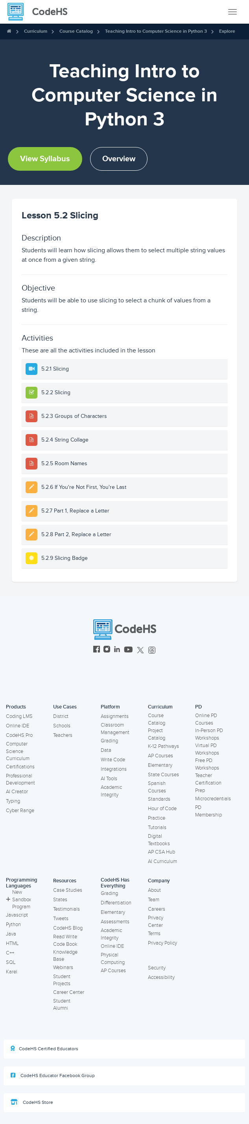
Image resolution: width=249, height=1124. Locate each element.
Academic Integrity (111, 791)
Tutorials (157, 827)
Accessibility (161, 977)
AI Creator (17, 791)
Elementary (160, 765)
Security (157, 968)
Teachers (62, 735)
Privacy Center (155, 921)
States (60, 900)
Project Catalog (156, 734)
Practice (156, 818)
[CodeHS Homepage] (40, 12)
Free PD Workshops (207, 764)
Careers (156, 909)
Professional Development (20, 780)
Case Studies (67, 890)
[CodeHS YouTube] (128, 650)
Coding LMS (19, 716)
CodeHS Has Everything (115, 883)
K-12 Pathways (163, 746)
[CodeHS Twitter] (140, 650)
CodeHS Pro (19, 735)
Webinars (63, 967)
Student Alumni (61, 1005)
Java (11, 934)
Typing (13, 801)
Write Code (113, 760)
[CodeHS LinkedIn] (117, 650)
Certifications (20, 767)
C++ (10, 953)
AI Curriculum (162, 861)
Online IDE (17, 726)
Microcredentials (213, 799)
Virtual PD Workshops (207, 749)
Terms (154, 933)
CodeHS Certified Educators (44, 1049)
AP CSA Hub (161, 852)
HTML (12, 943)
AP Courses (160, 756)
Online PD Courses (206, 719)
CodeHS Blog (68, 928)
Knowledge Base (65, 956)
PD (198, 707)
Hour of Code (162, 808)
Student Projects (61, 980)
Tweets (60, 918)
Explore (227, 31)
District (60, 716)
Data (106, 750)
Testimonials (66, 909)
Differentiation (116, 903)
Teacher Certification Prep (208, 782)
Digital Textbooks (159, 840)
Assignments (115, 716)
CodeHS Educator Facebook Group (53, 1075)
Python (13, 924)
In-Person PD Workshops (209, 734)
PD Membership (208, 811)
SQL (11, 962)
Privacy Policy (162, 943)
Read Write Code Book (65, 940)
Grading (109, 741)
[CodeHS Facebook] (96, 650)
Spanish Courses (157, 787)
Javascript (17, 915)
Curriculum (35, 31)
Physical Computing (113, 959)
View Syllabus (45, 159)
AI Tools (109, 778)
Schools (61, 726)
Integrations (114, 769)
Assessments (115, 922)
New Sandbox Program (18, 899)
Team (153, 900)
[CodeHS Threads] (152, 650)
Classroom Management (115, 729)
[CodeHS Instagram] (106, 650)
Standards (159, 799)
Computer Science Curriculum (18, 751)
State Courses (163, 775)
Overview (118, 159)
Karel (11, 972)
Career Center (68, 992)
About (154, 890)
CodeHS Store (32, 1102)
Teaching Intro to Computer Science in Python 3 (156, 31)
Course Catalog (76, 31)
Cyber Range (20, 810)
